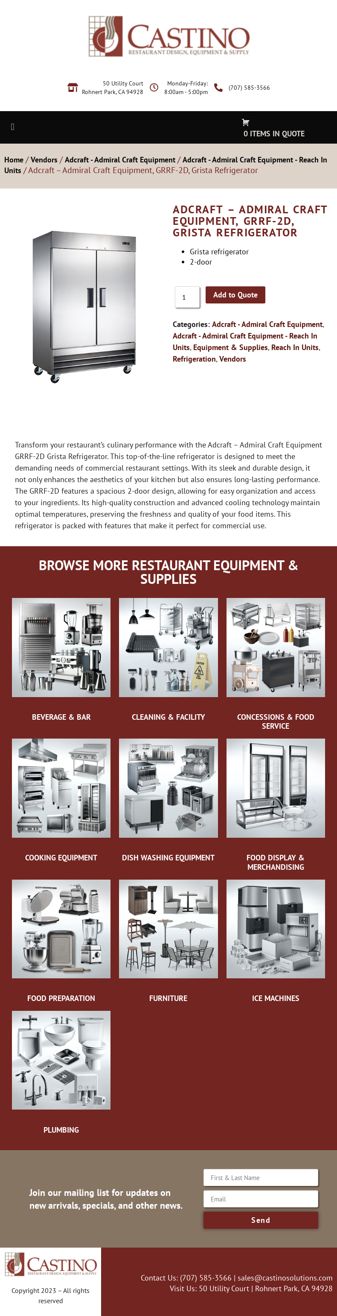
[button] (13, 127)
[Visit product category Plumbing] (61, 1073)
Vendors (44, 160)
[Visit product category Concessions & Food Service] (276, 664)
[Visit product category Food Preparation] (61, 941)
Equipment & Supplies (230, 347)
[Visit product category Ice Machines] (276, 941)
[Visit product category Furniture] (168, 941)
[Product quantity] (187, 297)
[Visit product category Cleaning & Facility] (168, 660)
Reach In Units (295, 347)
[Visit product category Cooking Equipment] (61, 800)
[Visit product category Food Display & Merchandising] (276, 805)
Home (13, 160)
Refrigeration (194, 359)
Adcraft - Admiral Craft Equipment (120, 160)
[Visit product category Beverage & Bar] (61, 660)
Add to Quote (235, 295)
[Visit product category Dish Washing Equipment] (168, 800)
